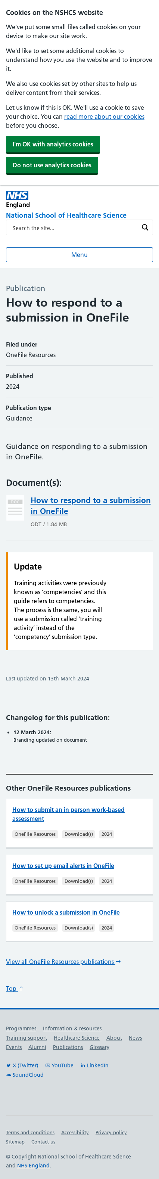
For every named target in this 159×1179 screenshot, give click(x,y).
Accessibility (75, 1132)
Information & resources (72, 1028)
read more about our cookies (104, 116)
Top (15, 988)
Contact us (43, 1142)
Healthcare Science (77, 1037)
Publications (68, 1047)
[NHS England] (43, 199)
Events (14, 1047)
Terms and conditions (30, 1132)
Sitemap (15, 1142)
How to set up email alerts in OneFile (63, 865)
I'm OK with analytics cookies (53, 144)
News (135, 1037)
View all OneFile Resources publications (63, 961)
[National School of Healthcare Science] (79, 216)
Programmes (21, 1028)
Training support (26, 1037)
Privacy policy (111, 1132)
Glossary (99, 1047)
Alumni (37, 1047)
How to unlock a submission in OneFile (66, 912)
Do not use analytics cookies (52, 165)
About (114, 1037)
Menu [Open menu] (79, 254)
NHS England (33, 1165)
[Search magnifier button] (145, 227)
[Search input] (75, 227)
